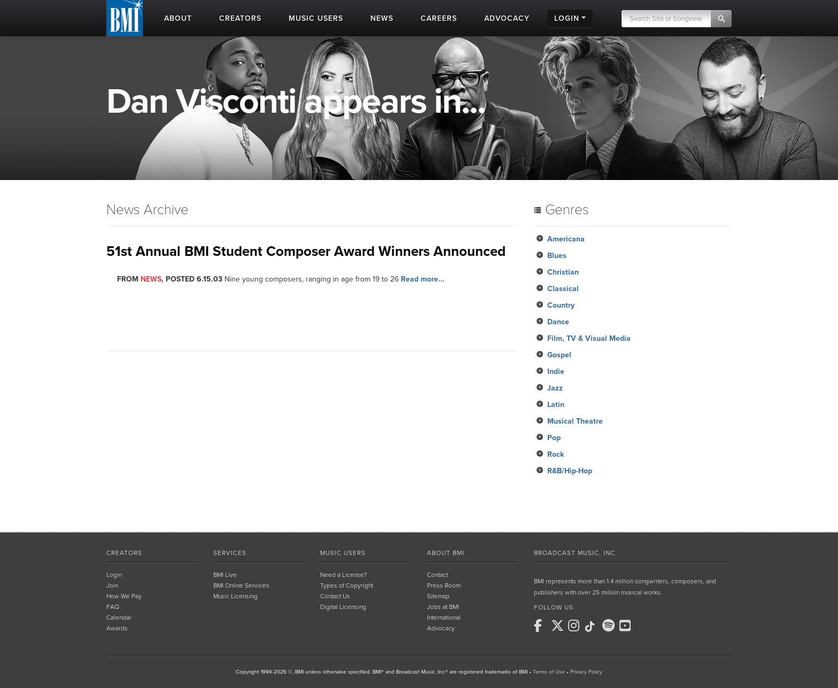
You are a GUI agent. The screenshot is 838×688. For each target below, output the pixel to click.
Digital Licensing (343, 607)
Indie (555, 371)
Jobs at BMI (443, 607)
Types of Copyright (346, 585)
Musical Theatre (575, 421)
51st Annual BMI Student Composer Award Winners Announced (306, 251)
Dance (558, 321)
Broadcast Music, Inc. (575, 553)
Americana (566, 239)
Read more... (423, 279)
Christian (563, 272)
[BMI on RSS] (644, 625)
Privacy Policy (586, 672)
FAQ (112, 607)
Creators (124, 553)
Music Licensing (235, 596)
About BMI (445, 553)
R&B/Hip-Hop (569, 470)
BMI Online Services (241, 585)
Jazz (555, 388)
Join (112, 585)
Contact (437, 574)
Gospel (559, 354)
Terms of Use (549, 672)
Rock (555, 454)
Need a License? (343, 574)
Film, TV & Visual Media (589, 338)
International (444, 617)
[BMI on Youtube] (626, 625)
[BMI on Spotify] (609, 625)
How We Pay (124, 596)
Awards (117, 628)
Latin (555, 404)
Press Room (444, 585)
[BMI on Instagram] (575, 625)
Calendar (118, 617)
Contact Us (335, 596)
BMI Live (225, 574)
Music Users (343, 553)
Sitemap (438, 596)
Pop (554, 437)
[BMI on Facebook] (541, 625)
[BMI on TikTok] (592, 626)
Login (114, 574)
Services (229, 553)
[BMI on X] (558, 625)
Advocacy (441, 628)
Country (561, 305)
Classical (563, 288)
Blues (557, 255)
